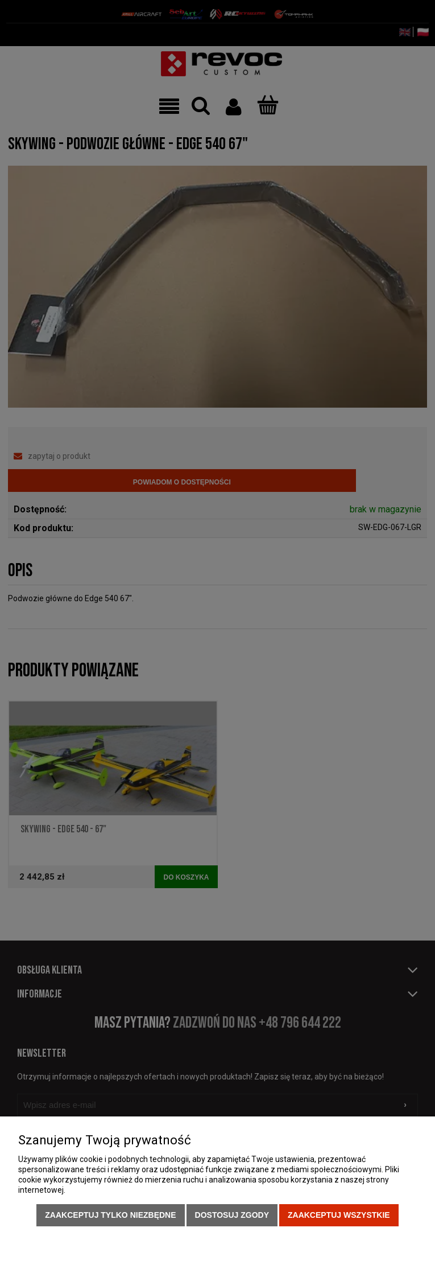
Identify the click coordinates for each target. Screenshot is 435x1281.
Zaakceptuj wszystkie (339, 1215)
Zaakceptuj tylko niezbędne (110, 1215)
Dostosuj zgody (232, 1215)
